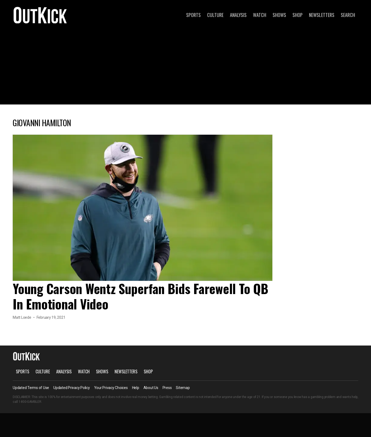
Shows (279, 14)
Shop (298, 14)
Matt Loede (22, 317)
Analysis (238, 14)
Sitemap (183, 388)
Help (135, 388)
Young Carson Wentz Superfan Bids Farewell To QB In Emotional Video (140, 296)
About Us (150, 388)
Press (167, 388)
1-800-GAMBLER (30, 402)
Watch (259, 14)
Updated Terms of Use (31, 388)
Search (348, 14)
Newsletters (321, 14)
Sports (193, 14)
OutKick (40, 14)
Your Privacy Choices (111, 388)
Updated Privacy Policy (71, 388)
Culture (215, 14)
